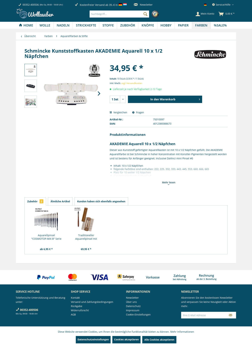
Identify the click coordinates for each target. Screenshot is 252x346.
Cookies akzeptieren (126, 339)
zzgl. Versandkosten (131, 83)
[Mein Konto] (205, 14)
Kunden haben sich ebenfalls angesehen (101, 201)
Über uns (131, 302)
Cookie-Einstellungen (138, 314)
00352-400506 (31, 4)
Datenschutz (133, 306)
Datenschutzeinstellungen (93, 339)
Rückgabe (76, 306)
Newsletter (143, 4)
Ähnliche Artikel (60, 201)
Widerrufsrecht (80, 310)
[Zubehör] (127, 25)
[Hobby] (166, 25)
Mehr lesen (168, 183)
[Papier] (183, 25)
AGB (73, 314)
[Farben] (201, 25)
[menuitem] (125, 14)
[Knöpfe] (147, 25)
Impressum (132, 310)
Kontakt (75, 297)
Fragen (138, 112)
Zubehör (35, 201)
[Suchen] (145, 14)
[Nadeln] (63, 25)
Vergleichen (118, 112)
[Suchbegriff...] (119, 14)
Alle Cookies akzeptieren (159, 339)
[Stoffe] (108, 25)
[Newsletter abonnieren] (230, 315)
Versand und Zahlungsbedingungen (92, 302)
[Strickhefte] (86, 25)
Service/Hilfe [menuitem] (221, 4)
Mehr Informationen (182, 331)
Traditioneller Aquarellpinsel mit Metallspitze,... (86, 237)
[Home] (26, 25)
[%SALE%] (220, 25)
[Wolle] (44, 25)
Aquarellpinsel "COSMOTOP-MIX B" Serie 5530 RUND (46, 237)
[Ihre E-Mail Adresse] (203, 315)
